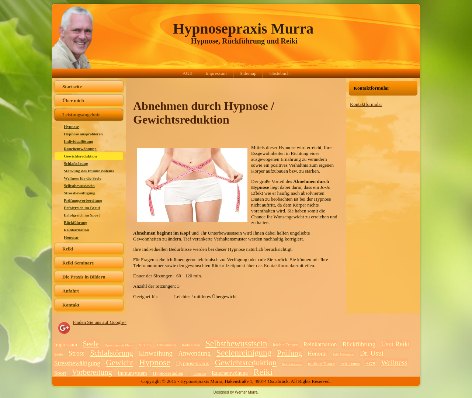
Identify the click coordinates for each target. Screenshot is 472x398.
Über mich (73, 100)
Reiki (67, 249)
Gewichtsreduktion (80, 156)
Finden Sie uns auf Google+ (99, 322)
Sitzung (145, 345)
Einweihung (156, 353)
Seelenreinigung (243, 352)
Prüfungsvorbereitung (83, 200)
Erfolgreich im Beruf (82, 207)
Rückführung (75, 222)
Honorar (71, 237)
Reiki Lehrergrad (292, 364)
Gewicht (119, 362)
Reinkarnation (76, 230)
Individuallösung (78, 141)
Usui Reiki (395, 344)
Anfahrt (70, 291)
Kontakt (70, 305)
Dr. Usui (372, 353)
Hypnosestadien (168, 373)
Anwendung (194, 353)
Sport (60, 373)
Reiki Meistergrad (343, 354)
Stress (76, 353)
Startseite (72, 86)
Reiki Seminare (78, 263)
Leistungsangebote (81, 114)
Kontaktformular (366, 104)
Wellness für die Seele (82, 178)
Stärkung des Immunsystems (89, 171)
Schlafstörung (76, 163)
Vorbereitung (92, 372)
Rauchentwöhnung (80, 148)
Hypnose (71, 126)
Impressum (216, 73)
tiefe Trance (350, 363)
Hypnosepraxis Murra (243, 28)
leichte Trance (285, 344)
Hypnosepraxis (192, 363)
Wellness (394, 363)
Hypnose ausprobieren (83, 134)
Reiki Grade (191, 345)
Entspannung (166, 345)
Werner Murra (246, 392)
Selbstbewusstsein (79, 185)
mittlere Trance (321, 363)
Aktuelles (199, 373)
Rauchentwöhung (230, 373)
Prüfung (289, 353)
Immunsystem (132, 373)
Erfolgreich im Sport (82, 215)
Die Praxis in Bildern (83, 277)
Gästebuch (279, 73)
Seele (90, 344)
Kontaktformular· (280, 265)
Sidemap (248, 73)
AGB (187, 73)
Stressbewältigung (79, 193)
